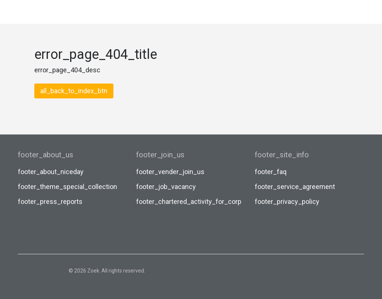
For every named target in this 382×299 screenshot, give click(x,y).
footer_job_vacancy (166, 187)
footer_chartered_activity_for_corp (188, 201)
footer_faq (270, 172)
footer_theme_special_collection (67, 187)
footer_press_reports (50, 201)
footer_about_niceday (51, 172)
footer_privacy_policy (287, 201)
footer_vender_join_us (170, 172)
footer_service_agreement (295, 187)
